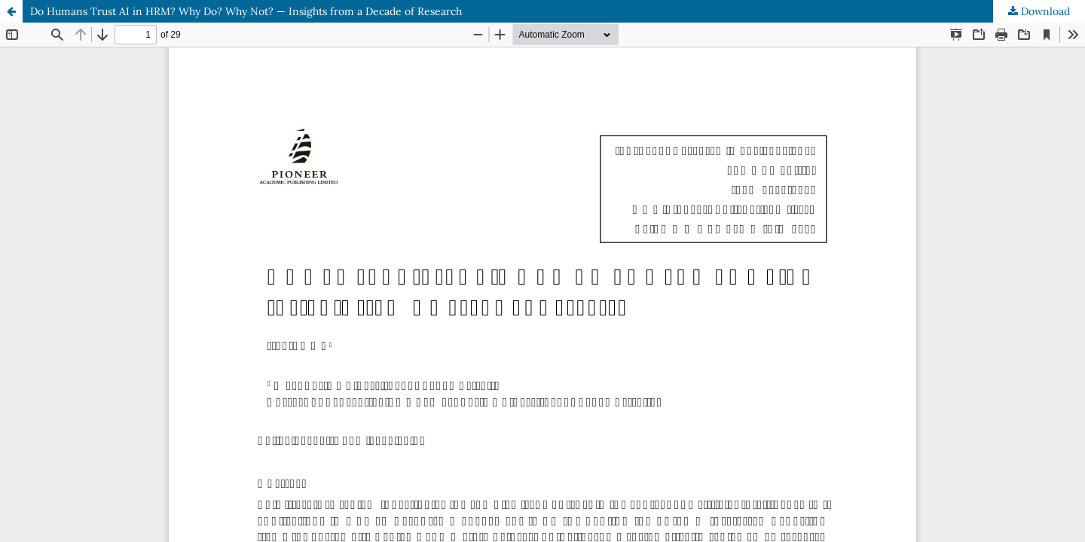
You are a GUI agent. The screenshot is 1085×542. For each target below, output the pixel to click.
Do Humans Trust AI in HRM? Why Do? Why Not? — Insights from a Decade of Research (246, 11)
